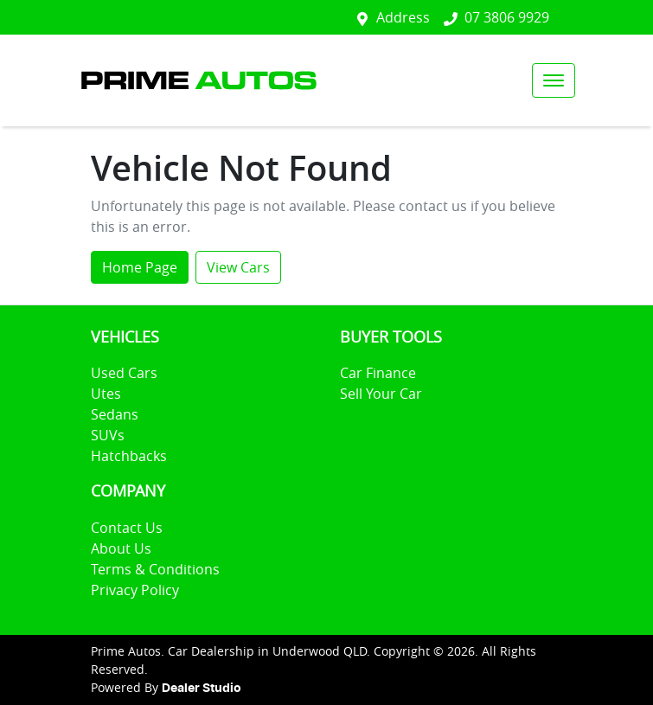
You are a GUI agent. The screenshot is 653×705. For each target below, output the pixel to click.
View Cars (238, 267)
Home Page (139, 267)
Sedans (114, 414)
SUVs (108, 435)
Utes (106, 393)
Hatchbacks (129, 455)
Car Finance (378, 372)
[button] (553, 80)
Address (403, 17)
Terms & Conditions (155, 569)
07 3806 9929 (506, 17)
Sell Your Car (381, 393)
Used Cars (124, 372)
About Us (121, 548)
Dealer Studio (201, 689)
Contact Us (127, 527)
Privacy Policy (135, 589)
